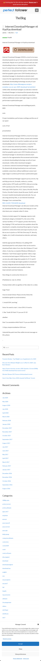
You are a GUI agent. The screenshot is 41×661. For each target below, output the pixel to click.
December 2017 (7, 428)
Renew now (32, 2)
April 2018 (5, 413)
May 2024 (5, 401)
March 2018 (5, 416)
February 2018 (6, 420)
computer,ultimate (7, 538)
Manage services (7, 638)
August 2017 (6, 443)
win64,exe (5, 614)
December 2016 (7, 473)
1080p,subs (5, 500)
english (4, 572)
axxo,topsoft (6, 523)
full (17, 33)
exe (3, 576)
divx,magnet (6, 557)
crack (4, 549)
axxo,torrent (6, 527)
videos (4, 606)
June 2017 (5, 450)
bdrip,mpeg (5, 534)
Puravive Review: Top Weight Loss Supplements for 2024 (19, 359)
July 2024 (5, 398)
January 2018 (6, 424)
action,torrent (6, 504)
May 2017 (5, 454)
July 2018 (5, 409)
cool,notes (5, 542)
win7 (3, 617)
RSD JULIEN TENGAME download (13, 203)
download (5, 561)
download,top (6, 568)
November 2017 (7, 432)
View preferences (20, 654)
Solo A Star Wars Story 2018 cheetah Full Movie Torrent (18, 378)
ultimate (4, 598)
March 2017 (5, 462)
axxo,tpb (5, 530)
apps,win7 (5, 511)
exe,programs (6, 580)
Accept (20, 644)
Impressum (26, 658)
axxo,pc (4, 519)
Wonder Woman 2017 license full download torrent (17, 374)
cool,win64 (5, 545)
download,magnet (7, 564)
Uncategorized (6, 602)
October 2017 (6, 435)
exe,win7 (5, 583)
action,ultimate (6, 508)
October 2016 (6, 481)
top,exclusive (6, 595)
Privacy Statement (17, 658)
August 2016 (6, 488)
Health (4, 591)
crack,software (6, 553)
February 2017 (6, 466)
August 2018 (6, 405)
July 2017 (5, 447)
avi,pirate (5, 515)
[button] (38, 624)
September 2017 (7, 439)
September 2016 (7, 485)
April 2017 (5, 458)
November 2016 (7, 477)
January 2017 (6, 469)
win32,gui (5, 610)
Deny (20, 649)
